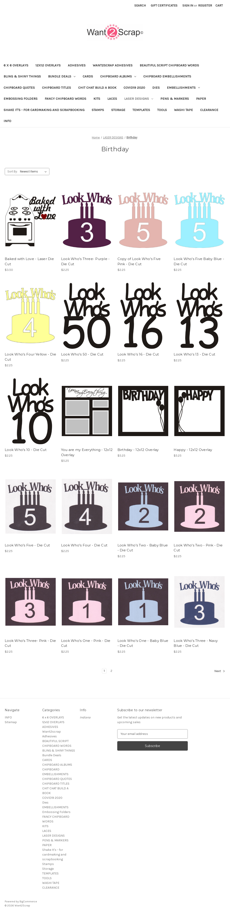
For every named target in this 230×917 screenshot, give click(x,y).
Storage (118, 110)
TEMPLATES (141, 110)
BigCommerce (28, 901)
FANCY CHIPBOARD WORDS (65, 99)
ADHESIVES (77, 65)
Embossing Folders (21, 99)
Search (140, 5)
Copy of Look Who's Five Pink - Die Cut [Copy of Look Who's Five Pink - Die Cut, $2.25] (139, 261)
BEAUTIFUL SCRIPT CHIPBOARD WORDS (169, 65)
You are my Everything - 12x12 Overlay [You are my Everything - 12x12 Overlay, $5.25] (87, 452)
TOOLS (162, 110)
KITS (96, 99)
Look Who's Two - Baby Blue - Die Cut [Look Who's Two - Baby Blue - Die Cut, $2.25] (142, 547)
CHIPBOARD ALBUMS (118, 76)
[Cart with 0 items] (219, 5)
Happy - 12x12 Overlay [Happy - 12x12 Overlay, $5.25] (193, 450)
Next (219, 671)
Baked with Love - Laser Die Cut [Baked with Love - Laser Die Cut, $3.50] (29, 261)
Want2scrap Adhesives (113, 65)
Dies (156, 88)
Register (205, 5)
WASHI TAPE (183, 110)
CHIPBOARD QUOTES (19, 88)
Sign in (187, 5)
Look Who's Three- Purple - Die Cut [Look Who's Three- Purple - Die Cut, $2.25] (85, 261)
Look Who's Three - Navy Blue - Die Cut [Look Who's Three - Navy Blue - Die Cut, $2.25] (196, 643)
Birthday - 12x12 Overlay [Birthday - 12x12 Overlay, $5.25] (138, 450)
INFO (7, 121)
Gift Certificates (164, 5)
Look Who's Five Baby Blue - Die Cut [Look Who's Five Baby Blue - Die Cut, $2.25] (199, 261)
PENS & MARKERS (174, 99)
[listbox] (34, 171)
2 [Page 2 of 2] (111, 671)
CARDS (88, 76)
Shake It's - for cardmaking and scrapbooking (44, 110)
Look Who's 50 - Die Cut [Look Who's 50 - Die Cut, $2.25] (82, 354)
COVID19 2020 (134, 88)
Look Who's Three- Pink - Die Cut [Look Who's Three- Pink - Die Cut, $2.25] (30, 643)
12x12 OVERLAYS (48, 65)
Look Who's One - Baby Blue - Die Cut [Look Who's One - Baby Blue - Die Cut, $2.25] (142, 643)
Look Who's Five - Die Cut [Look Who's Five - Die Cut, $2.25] (27, 545)
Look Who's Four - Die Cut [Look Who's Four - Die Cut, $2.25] (84, 545)
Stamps (98, 110)
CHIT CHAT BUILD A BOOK (97, 88)
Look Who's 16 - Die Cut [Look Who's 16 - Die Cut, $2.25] (138, 354)
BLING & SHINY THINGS (22, 76)
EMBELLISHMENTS (183, 88)
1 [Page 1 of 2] (104, 671)
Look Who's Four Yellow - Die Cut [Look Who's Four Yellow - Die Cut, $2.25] (30, 357)
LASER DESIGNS (138, 99)
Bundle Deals (61, 76)
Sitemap (11, 722)
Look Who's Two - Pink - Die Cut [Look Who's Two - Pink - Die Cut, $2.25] (198, 547)
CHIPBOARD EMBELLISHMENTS (167, 76)
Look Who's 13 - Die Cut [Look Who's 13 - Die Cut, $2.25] (194, 354)
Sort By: (12, 171)
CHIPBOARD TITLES (56, 88)
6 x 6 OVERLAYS (16, 65)
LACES (112, 99)
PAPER (201, 99)
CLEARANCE (209, 110)
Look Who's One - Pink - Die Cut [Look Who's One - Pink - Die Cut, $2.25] (86, 643)
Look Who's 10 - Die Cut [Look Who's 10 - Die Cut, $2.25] (25, 450)
